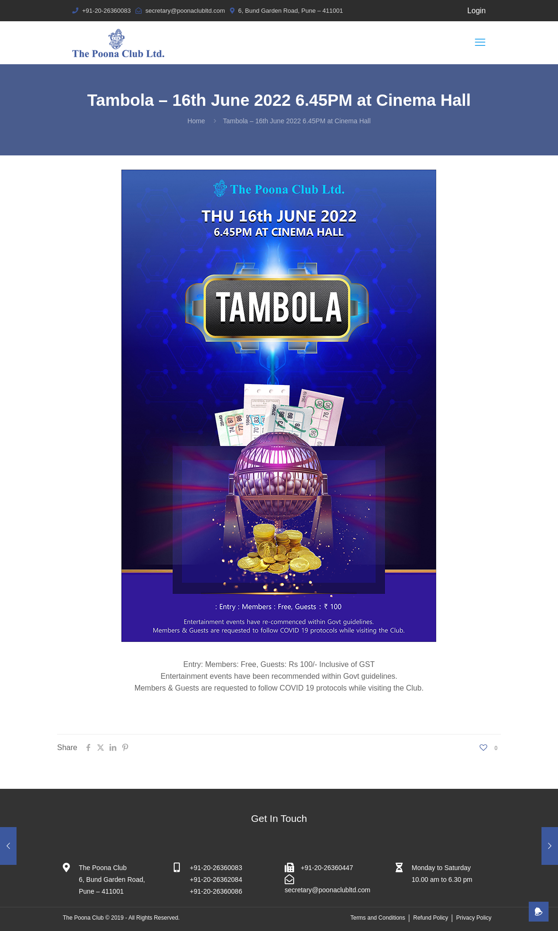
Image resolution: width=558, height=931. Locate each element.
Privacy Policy (473, 917)
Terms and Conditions (377, 917)
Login (476, 11)
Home (196, 121)
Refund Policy (430, 917)
